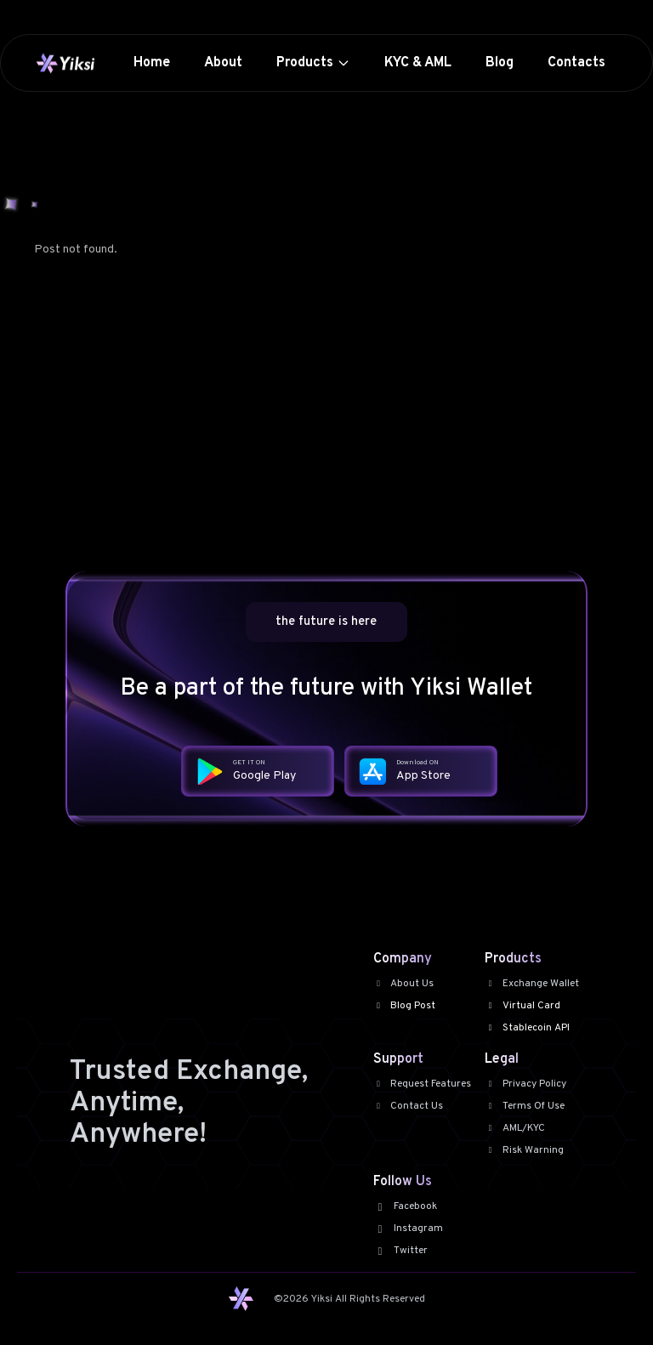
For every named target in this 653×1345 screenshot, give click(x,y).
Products (313, 63)
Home (151, 63)
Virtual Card (522, 1006)
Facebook (405, 1206)
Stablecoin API (527, 1028)
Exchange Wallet (532, 983)
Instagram (408, 1228)
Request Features (422, 1084)
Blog (499, 63)
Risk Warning (524, 1150)
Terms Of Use (525, 1106)
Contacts (576, 63)
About (223, 63)
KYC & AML (417, 63)
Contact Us (408, 1106)
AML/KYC (515, 1128)
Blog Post (404, 1006)
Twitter (400, 1250)
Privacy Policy (525, 1084)
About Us (403, 983)
